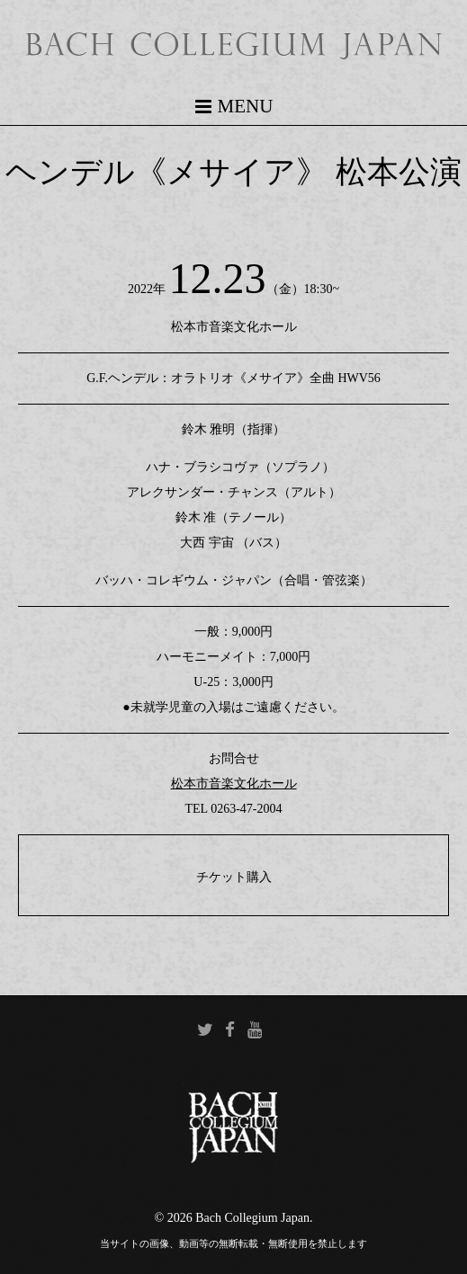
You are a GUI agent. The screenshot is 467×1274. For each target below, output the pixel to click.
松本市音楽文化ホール (234, 783)
